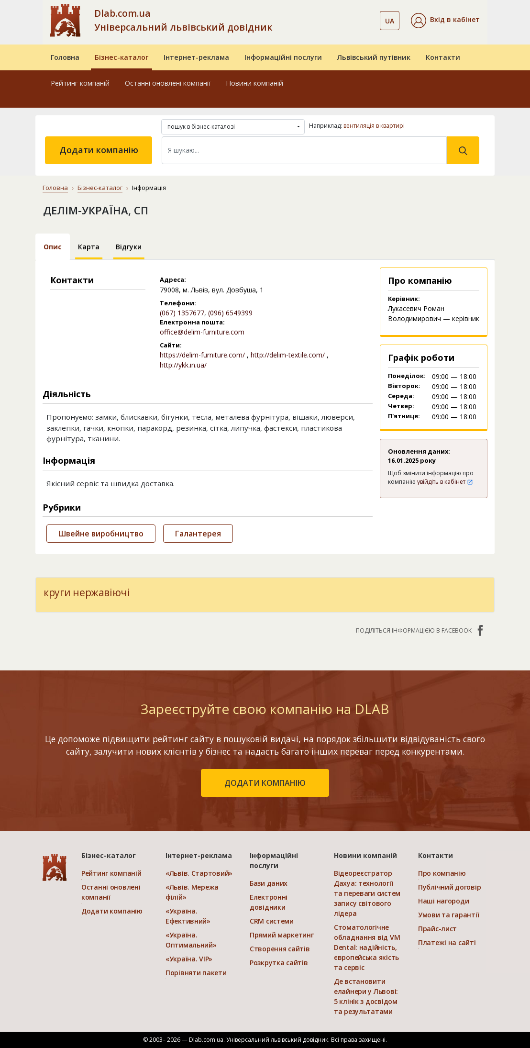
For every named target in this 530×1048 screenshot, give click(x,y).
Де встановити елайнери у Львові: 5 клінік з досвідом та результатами (366, 996)
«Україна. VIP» (189, 958)
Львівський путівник (373, 57)
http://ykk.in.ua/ (183, 364)
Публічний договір (449, 887)
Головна (65, 57)
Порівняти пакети (196, 972)
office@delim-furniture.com (202, 331)
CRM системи (272, 920)
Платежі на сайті (447, 942)
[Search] (304, 150)
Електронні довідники (268, 902)
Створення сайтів (280, 948)
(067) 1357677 (182, 312)
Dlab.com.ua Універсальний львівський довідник (183, 20)
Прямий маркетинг (282, 934)
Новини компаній (254, 83)
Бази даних (268, 883)
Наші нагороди (443, 900)
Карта (88, 246)
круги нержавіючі (87, 592)
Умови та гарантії (448, 914)
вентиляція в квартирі (374, 126)
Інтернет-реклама (196, 57)
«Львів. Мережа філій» (192, 892)
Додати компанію (98, 150)
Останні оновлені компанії (167, 83)
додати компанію (265, 783)
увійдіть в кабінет (445, 482)
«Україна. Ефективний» (188, 915)
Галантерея (198, 533)
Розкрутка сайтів (279, 962)
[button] (445, 20)
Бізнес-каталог (121, 57)
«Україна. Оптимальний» (191, 939)
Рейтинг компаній (80, 83)
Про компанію (442, 873)
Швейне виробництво (101, 533)
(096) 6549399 (230, 312)
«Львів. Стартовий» (199, 873)
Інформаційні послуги (283, 57)
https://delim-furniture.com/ (202, 354)
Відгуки (129, 246)
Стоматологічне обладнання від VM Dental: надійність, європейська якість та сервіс (367, 947)
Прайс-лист (437, 928)
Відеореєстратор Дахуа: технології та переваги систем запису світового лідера (367, 893)
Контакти (443, 57)
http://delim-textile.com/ (288, 354)
